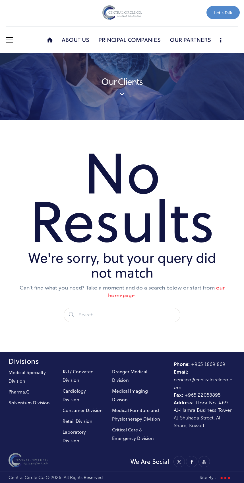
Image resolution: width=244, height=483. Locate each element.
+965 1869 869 (209, 364)
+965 (191, 395)
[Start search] (71, 315)
